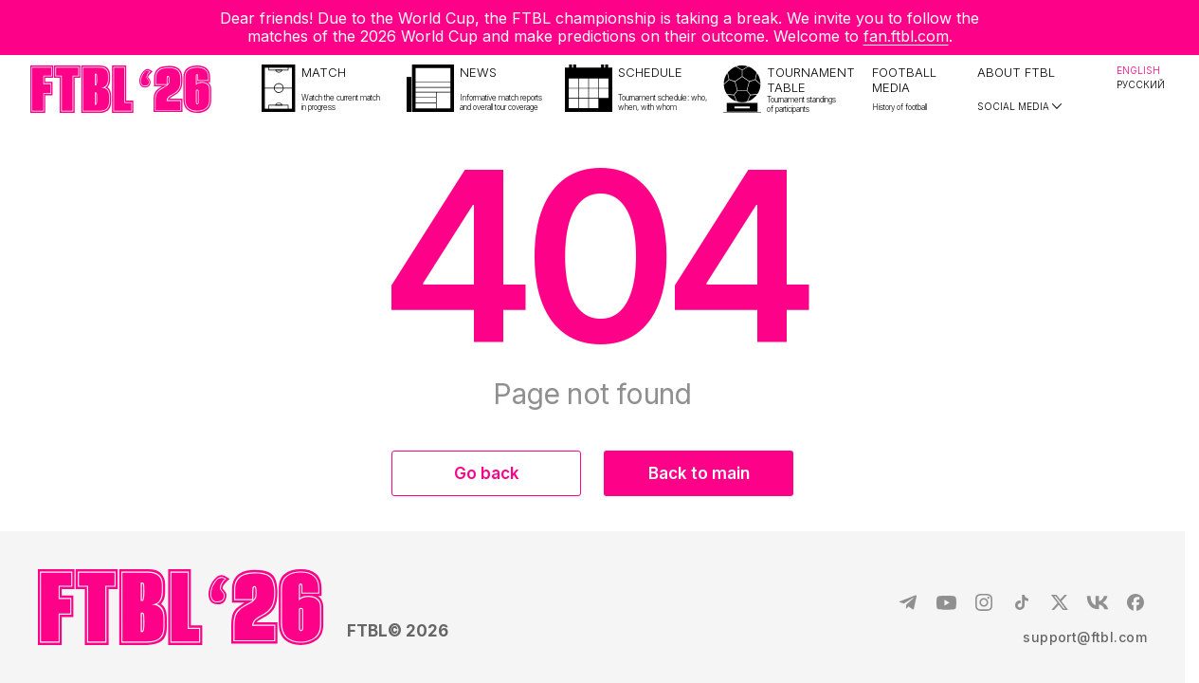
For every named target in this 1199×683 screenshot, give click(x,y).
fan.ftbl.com (906, 36)
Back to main (699, 473)
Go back (486, 473)
